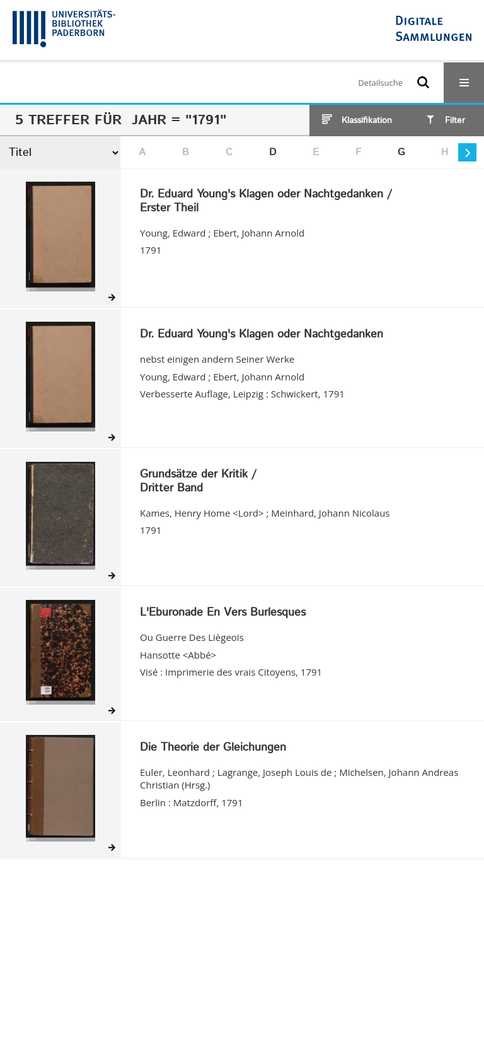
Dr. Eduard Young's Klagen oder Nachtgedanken (261, 335)
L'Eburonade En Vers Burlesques (223, 613)
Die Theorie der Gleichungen (213, 748)
